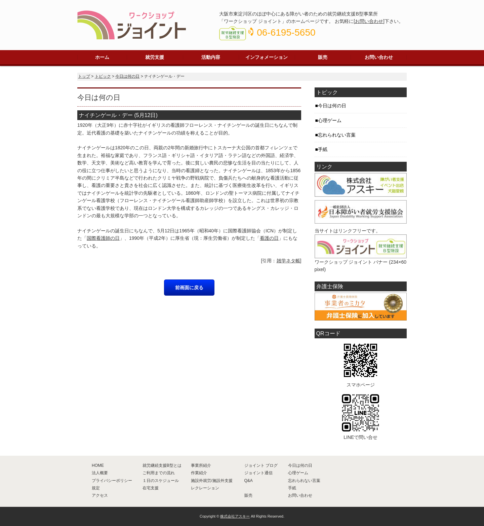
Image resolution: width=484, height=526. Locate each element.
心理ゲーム (329, 120)
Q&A (248, 480)
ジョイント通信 (258, 473)
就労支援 (154, 57)
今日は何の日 (127, 76)
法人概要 (100, 473)
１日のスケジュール (161, 480)
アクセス (100, 495)
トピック (103, 76)
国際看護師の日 (103, 238)
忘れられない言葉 (337, 135)
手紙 (322, 149)
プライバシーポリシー (112, 480)
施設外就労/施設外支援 (211, 480)
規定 (96, 488)
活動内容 (210, 57)
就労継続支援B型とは (162, 465)
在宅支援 (151, 488)
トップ (84, 76)
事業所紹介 (201, 465)
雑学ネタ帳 (288, 260)
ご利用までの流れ (159, 473)
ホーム (102, 57)
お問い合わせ (369, 21)
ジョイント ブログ (261, 465)
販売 (322, 57)
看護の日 (269, 238)
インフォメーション (266, 57)
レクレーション (205, 488)
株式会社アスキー (235, 516)
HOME (98, 465)
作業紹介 (199, 473)
